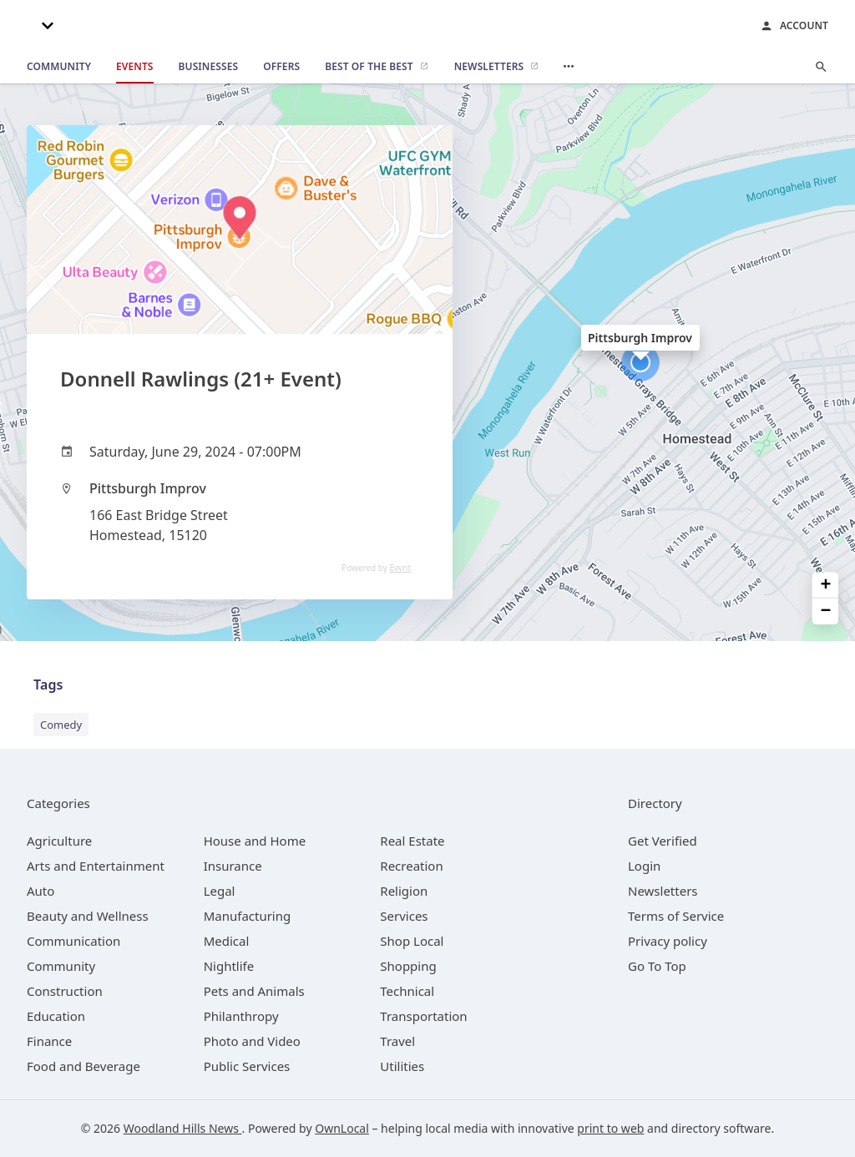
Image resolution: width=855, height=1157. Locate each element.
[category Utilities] (402, 1066)
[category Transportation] (423, 1016)
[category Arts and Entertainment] (95, 865)
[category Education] (56, 1016)
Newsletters (663, 890)
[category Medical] (227, 940)
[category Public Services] (247, 1066)
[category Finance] (49, 1041)
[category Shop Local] (411, 940)
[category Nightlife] (229, 965)
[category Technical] (407, 991)
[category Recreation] (411, 865)
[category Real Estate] (412, 840)
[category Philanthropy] (241, 1016)
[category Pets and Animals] (254, 991)
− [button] (826, 611)
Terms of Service (676, 915)
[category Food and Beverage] (83, 1066)
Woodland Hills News (183, 1128)
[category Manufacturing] (247, 915)
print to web (610, 1128)
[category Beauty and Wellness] (88, 915)
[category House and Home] (255, 840)
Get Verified (662, 840)
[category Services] (404, 915)
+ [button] (826, 585)
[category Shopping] (408, 965)
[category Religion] (404, 890)
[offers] (281, 66)
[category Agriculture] (59, 840)
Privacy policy (667, 940)
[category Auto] (40, 890)
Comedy (61, 724)
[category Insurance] (233, 865)
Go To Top (657, 965)
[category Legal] (219, 890)
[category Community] (61, 965)
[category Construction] (65, 991)
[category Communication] (73, 940)
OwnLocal (342, 1128)
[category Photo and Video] (252, 1041)
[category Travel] (397, 1041)
